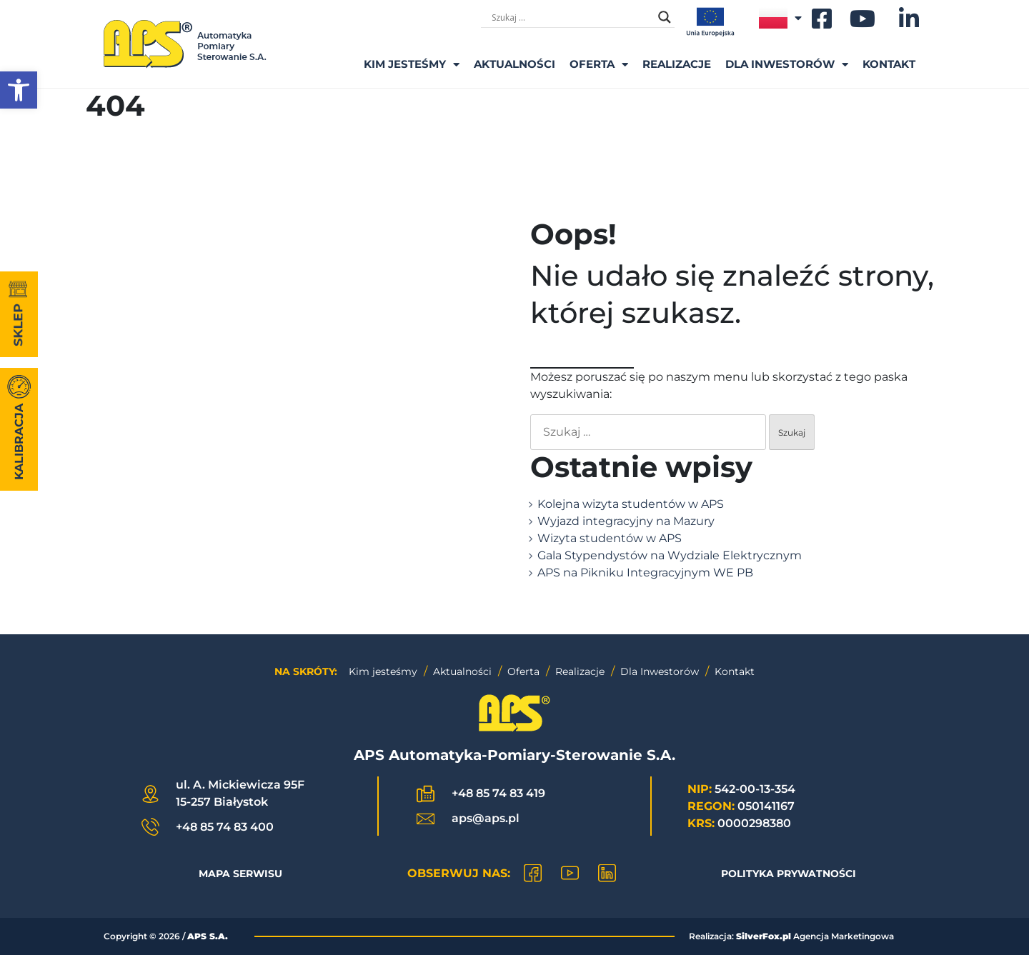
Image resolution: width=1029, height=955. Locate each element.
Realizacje (676, 64)
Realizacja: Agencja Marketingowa (791, 936)
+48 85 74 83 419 (498, 793)
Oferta (599, 64)
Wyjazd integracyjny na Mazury (626, 521)
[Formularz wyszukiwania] (571, 17)
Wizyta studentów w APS (609, 538)
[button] (18, 90)
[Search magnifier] (665, 17)
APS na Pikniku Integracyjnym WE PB (645, 572)
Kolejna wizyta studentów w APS (630, 504)
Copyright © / (166, 936)
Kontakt (889, 64)
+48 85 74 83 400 (225, 827)
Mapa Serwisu (240, 873)
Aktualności (514, 64)
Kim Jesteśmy (411, 64)
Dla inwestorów (786, 64)
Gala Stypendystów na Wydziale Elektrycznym (669, 555)
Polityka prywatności (788, 873)
